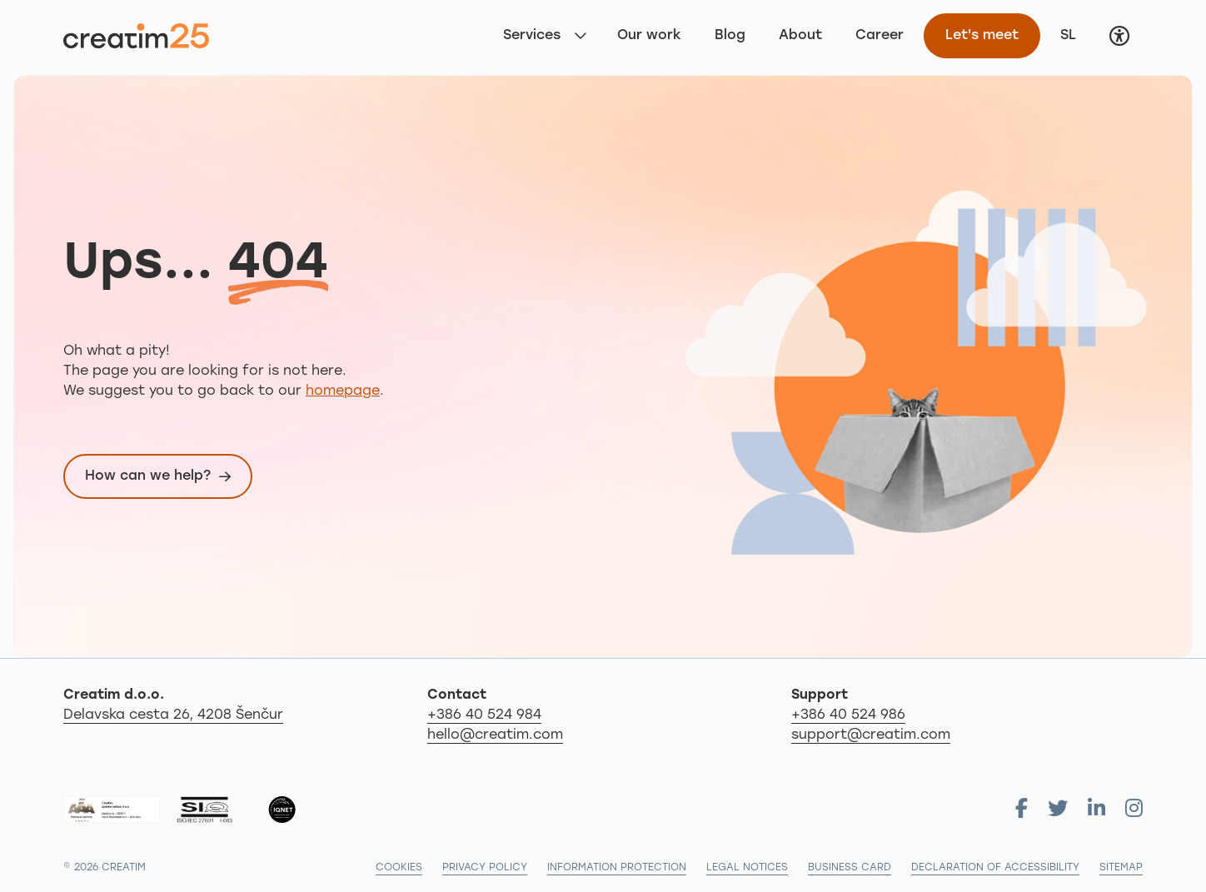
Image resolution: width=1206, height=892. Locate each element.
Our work (649, 35)
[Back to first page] (136, 36)
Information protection (616, 868)
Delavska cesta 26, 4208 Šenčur (239, 713)
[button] (1119, 35)
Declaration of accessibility (995, 868)
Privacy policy (484, 868)
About (800, 35)
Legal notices (747, 868)
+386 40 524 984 (484, 715)
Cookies (399, 868)
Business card (849, 868)
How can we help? (148, 476)
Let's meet (982, 35)
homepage (343, 391)
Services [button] (532, 35)
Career (879, 35)
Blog (730, 35)
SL (1074, 33)
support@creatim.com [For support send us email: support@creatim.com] (870, 735)
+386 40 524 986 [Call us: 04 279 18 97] (848, 715)
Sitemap (1121, 868)
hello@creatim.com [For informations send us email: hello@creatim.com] (495, 735)
